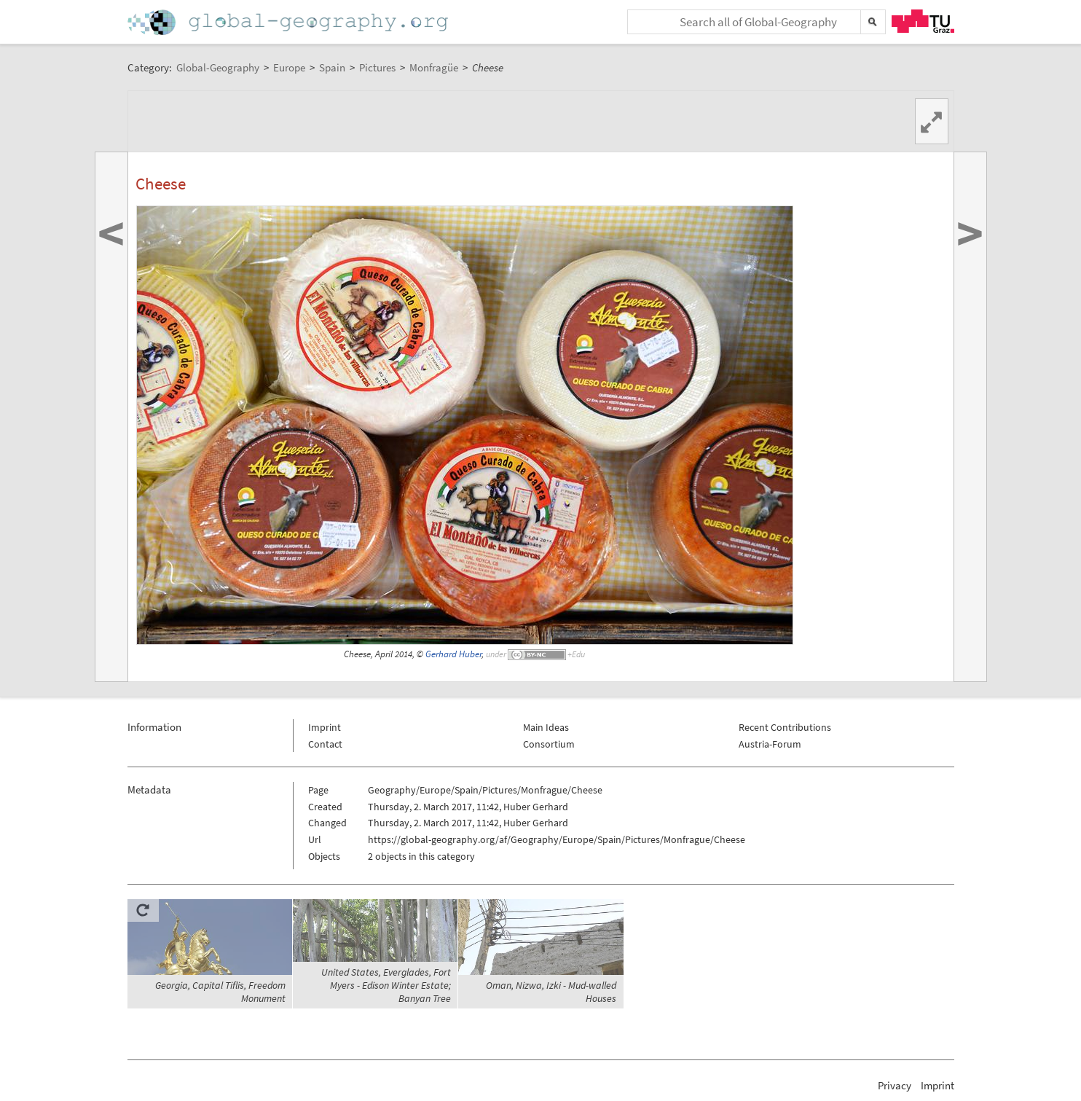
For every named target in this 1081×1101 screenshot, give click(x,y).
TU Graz (923, 21)
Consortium (549, 744)
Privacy (894, 1085)
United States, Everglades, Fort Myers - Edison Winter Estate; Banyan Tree (386, 985)
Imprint (324, 727)
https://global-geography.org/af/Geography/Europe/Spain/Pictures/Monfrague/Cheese (556, 839)
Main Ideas (546, 727)
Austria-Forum (770, 744)
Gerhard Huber (453, 654)
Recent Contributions (785, 727)
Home (289, 22)
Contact (325, 744)
